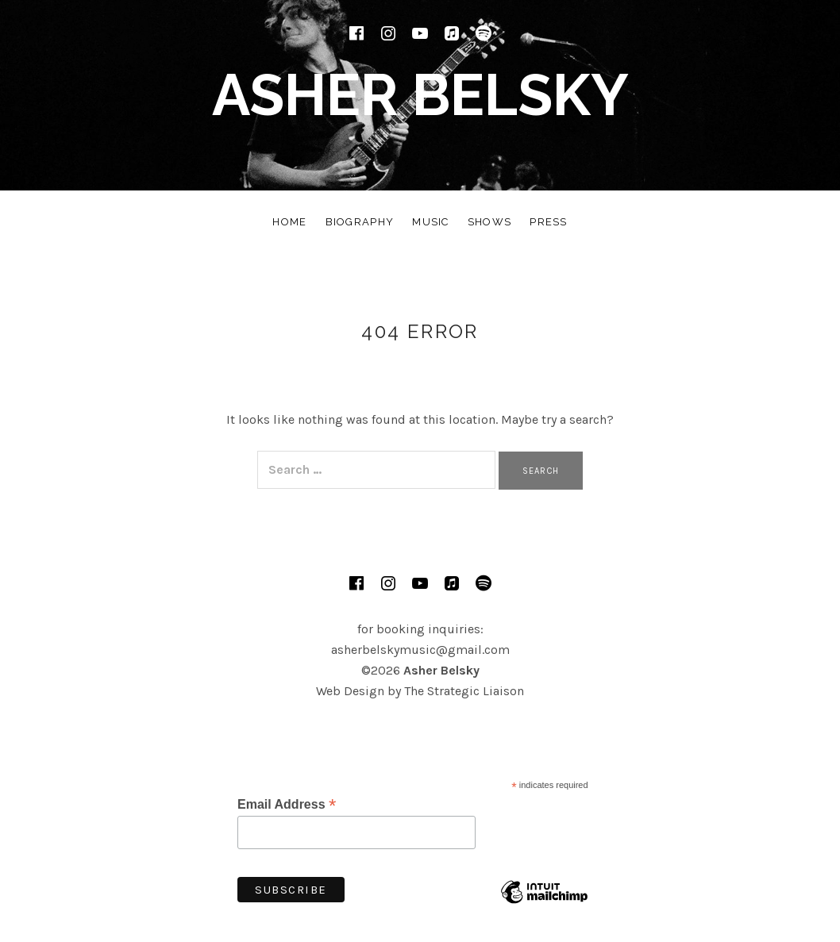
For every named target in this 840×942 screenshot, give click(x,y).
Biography (360, 222)
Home (289, 222)
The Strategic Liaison (464, 690)
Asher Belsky (420, 95)
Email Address (286, 804)
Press (549, 222)
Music (430, 222)
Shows (490, 222)
